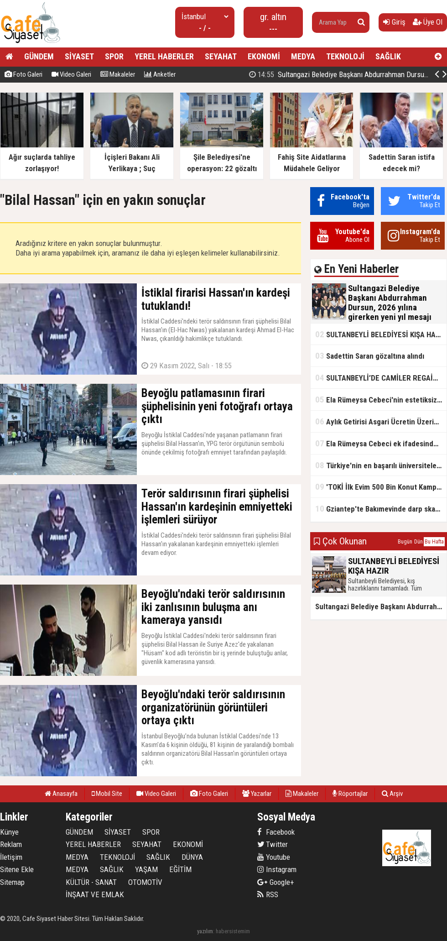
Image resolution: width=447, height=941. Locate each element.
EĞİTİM (180, 869)
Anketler (160, 74)
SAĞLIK (388, 56)
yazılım (205, 931)
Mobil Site (107, 793)
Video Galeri (71, 74)
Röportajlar (350, 793)
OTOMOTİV (145, 882)
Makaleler (117, 74)
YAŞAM (146, 869)
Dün (418, 541)
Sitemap (12, 882)
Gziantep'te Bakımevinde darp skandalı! (381, 508)
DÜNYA (192, 857)
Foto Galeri (23, 74)
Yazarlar (256, 793)
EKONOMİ (264, 56)
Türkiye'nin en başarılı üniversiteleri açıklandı (381, 465)
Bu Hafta (434, 541)
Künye (9, 831)
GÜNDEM (39, 56)
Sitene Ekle (17, 869)
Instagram (276, 869)
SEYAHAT (221, 56)
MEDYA (303, 56)
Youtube (273, 857)
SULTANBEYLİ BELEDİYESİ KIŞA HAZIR (381, 334)
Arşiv (392, 793)
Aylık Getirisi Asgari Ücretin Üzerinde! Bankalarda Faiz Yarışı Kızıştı (381, 421)
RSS (267, 894)
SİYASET (79, 56)
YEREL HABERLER (164, 56)
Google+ (275, 882)
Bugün (405, 541)
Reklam (11, 844)
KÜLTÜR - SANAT (91, 882)
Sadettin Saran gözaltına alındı (369, 355)
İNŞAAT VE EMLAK (95, 894)
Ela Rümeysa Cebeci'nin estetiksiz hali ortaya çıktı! (381, 399)
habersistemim (233, 931)
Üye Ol (427, 21)
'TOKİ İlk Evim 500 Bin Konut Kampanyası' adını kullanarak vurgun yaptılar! (381, 486)
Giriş (394, 21)
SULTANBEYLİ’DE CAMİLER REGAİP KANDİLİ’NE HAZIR (381, 377)
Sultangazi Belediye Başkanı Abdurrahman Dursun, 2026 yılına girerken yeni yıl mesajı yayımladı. (381, 606)
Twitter (272, 844)
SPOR (114, 56)
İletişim (11, 857)
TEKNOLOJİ (345, 56)
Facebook (276, 831)
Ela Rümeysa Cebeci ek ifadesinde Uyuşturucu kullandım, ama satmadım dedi (381, 443)
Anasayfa (61, 793)
